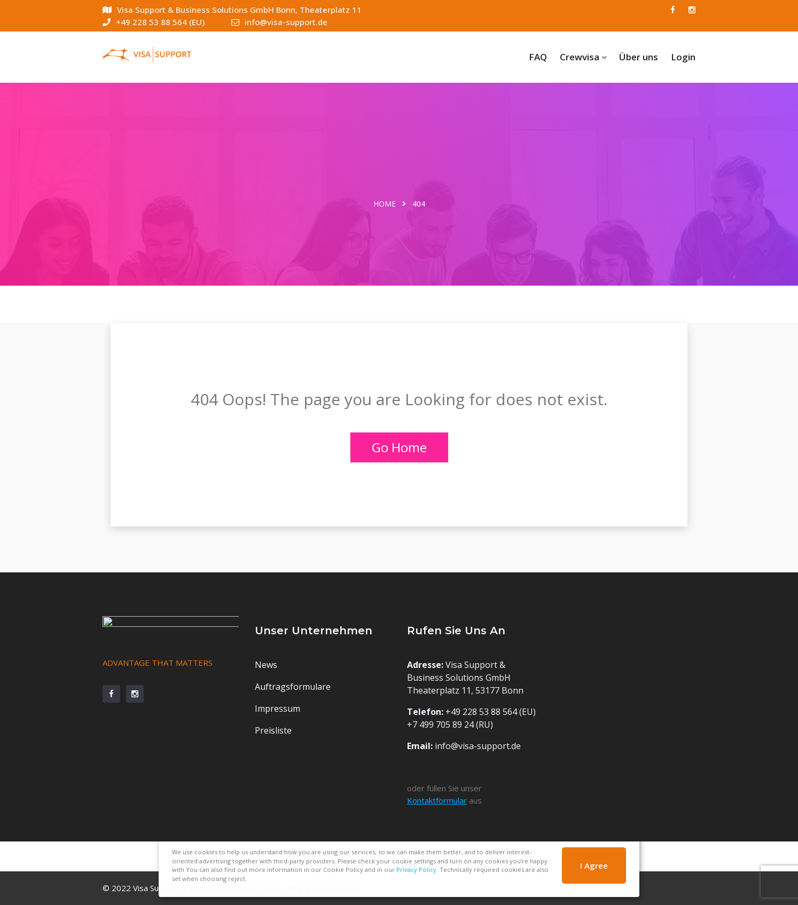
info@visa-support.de (279, 22)
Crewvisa (579, 57)
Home (384, 204)
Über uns (638, 57)
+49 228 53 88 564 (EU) (154, 22)
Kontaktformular (437, 800)
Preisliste (273, 730)
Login (683, 57)
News (266, 665)
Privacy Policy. (417, 869)
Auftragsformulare (293, 686)
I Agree (594, 865)
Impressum (277, 708)
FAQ (538, 57)
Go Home (399, 447)
